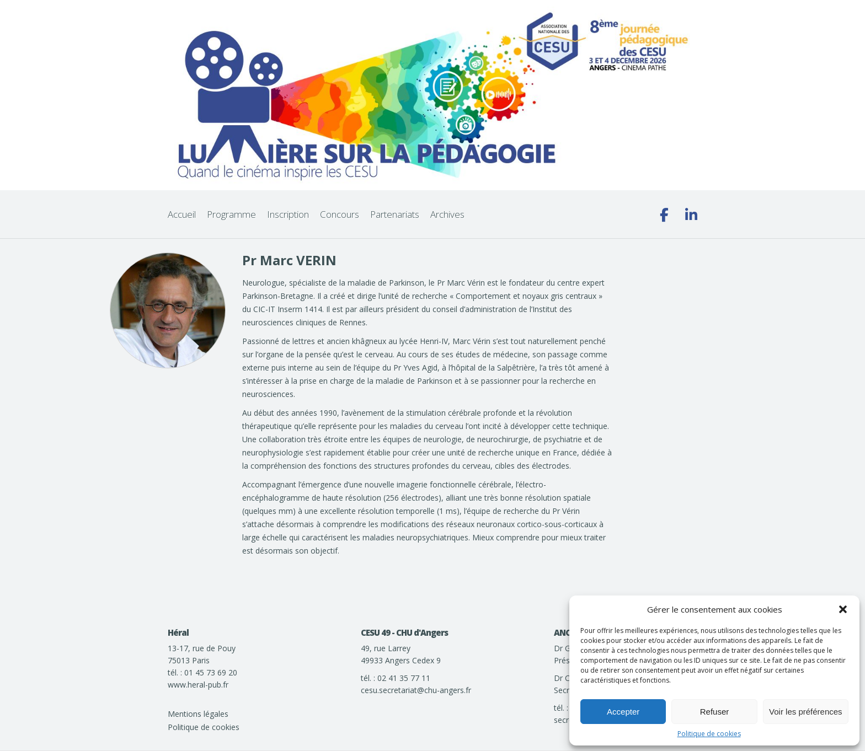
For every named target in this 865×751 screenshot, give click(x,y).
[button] (842, 609)
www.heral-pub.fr (198, 684)
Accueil (182, 214)
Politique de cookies (709, 733)
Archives (447, 214)
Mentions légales (198, 714)
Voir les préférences (805, 711)
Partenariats (394, 214)
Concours (339, 214)
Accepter (623, 711)
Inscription (288, 214)
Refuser (714, 711)
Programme (231, 214)
